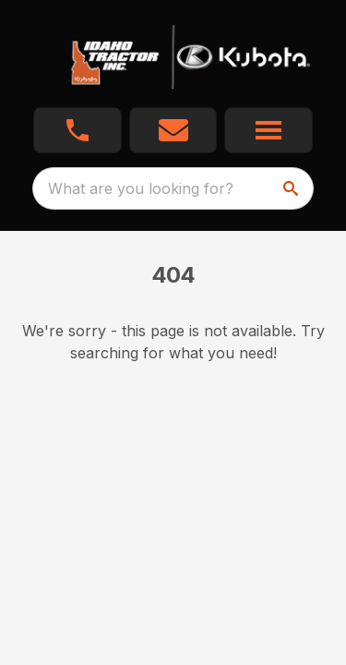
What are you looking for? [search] (140, 188)
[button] (77, 130)
